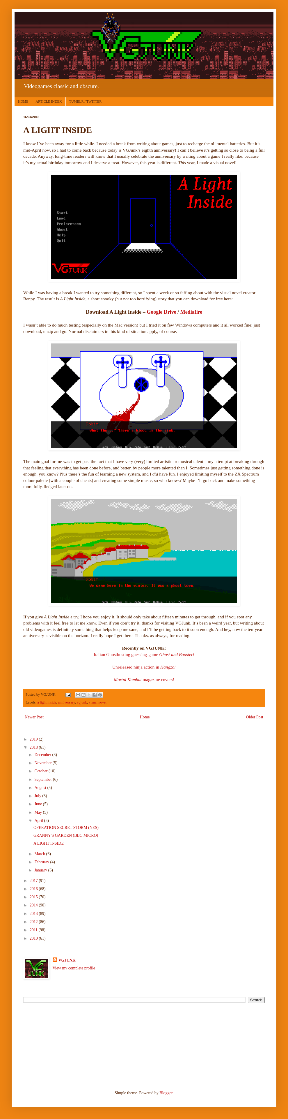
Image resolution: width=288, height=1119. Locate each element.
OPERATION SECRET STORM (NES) (66, 827)
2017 (34, 880)
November (43, 763)
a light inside (46, 702)
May (38, 812)
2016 (34, 889)
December (43, 755)
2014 (34, 905)
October (41, 771)
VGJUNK (67, 960)
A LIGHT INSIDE (48, 843)
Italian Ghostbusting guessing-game (144, 654)
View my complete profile (74, 968)
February (42, 862)
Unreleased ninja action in (136, 666)
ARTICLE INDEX (48, 101)
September (43, 779)
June (38, 804)
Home (145, 717)
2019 (34, 739)
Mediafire (191, 312)
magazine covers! (144, 679)
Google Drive (161, 312)
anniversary (66, 702)
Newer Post (34, 717)
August (40, 787)
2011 (34, 930)
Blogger (165, 1093)
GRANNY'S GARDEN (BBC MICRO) (65, 835)
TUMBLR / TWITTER (85, 101)
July (38, 796)
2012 (34, 922)
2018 (34, 747)
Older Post (255, 717)
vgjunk (82, 702)
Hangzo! (168, 666)
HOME (23, 101)
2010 (34, 938)
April (39, 820)
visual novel (97, 702)
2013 (34, 913)
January (41, 870)
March (40, 854)
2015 (34, 897)
